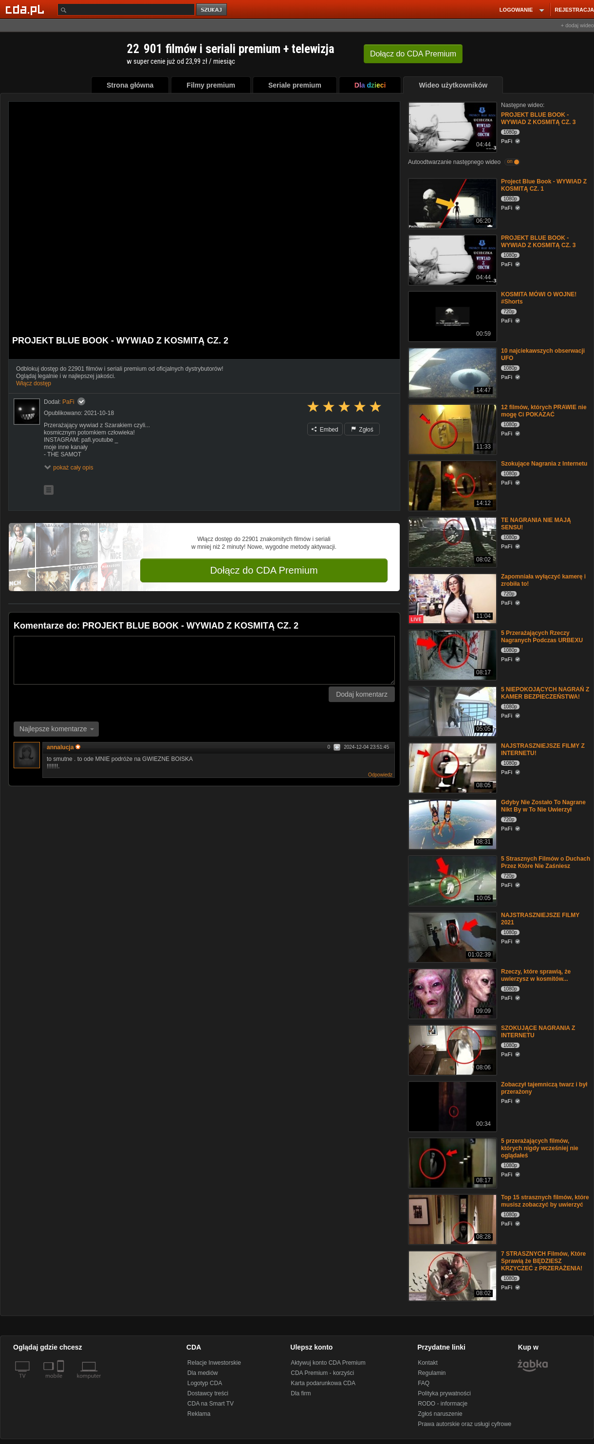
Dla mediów (202, 1373)
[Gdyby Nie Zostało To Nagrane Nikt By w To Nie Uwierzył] (451, 823)
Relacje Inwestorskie (214, 1362)
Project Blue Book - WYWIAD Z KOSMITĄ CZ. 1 (544, 185)
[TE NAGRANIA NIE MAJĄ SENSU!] (451, 541)
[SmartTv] (61, 1381)
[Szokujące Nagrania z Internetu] (451, 484)
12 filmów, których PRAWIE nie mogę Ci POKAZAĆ (544, 411)
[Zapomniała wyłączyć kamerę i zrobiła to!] (451, 597)
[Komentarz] (204, 660)
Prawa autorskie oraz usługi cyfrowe (464, 1424)
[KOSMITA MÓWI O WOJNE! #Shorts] (451, 315)
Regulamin (432, 1373)
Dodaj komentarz (362, 694)
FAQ (423, 1383)
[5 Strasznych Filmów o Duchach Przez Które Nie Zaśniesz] (451, 879)
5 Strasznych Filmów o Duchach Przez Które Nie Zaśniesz (545, 862)
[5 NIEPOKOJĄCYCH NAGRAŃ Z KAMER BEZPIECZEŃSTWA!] (451, 710)
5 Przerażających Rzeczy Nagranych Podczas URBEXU (542, 637)
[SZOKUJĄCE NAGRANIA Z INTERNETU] (451, 1049)
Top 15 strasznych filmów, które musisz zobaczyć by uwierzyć (545, 1201)
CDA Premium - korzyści (322, 1373)
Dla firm (301, 1393)
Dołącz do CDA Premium (263, 570)
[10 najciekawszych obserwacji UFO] (451, 372)
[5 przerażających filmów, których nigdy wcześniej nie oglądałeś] (451, 1162)
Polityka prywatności (444, 1393)
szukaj (212, 10)
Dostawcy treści (207, 1393)
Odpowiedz (380, 774)
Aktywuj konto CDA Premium (328, 1362)
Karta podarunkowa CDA (323, 1383)
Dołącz (413, 54)
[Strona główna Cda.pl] (26, 9)
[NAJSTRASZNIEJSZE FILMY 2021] (451, 936)
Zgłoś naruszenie (440, 1413)
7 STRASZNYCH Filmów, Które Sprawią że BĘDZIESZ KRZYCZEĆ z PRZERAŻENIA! (543, 1261)
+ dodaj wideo (577, 25)
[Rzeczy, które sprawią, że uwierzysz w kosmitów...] (451, 992)
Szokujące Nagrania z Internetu (544, 463)
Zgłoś (362, 429)
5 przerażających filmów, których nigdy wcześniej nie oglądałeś (539, 1148)
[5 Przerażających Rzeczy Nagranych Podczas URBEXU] (451, 654)
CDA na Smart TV (210, 1403)
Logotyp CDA (204, 1383)
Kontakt (428, 1362)
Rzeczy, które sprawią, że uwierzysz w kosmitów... (536, 975)
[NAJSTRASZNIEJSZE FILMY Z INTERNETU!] (451, 767)
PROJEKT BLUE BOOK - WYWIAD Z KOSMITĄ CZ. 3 (538, 118)
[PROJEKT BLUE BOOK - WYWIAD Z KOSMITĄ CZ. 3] (451, 126)
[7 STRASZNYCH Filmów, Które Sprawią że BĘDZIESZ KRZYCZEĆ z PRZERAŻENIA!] (451, 1275)
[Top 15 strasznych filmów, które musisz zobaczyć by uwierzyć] (451, 1218)
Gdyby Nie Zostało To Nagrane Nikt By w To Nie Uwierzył (543, 806)
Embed (325, 429)
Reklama (198, 1413)
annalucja (63, 747)
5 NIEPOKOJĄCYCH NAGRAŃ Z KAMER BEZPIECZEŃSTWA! (545, 693)
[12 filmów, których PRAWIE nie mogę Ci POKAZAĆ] (451, 428)
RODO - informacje (442, 1403)
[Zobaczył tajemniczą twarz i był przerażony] (451, 1105)
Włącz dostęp (33, 383)
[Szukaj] (126, 9)
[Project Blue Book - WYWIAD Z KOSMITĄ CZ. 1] (451, 202)
